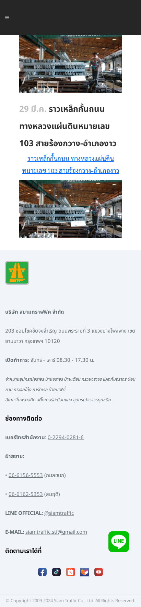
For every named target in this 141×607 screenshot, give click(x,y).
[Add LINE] (118, 541)
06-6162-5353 (26, 494)
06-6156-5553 (26, 475)
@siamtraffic (59, 513)
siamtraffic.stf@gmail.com (56, 532)
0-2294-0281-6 (66, 438)
